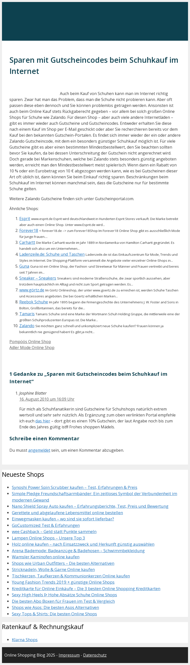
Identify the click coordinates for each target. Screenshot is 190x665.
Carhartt (27, 242)
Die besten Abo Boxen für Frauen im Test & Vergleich (63, 601)
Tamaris (27, 314)
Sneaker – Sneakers (37, 278)
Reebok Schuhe (33, 302)
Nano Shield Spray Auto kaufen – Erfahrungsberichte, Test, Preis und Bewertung (90, 506)
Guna (24, 266)
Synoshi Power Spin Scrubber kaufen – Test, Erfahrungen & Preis (74, 487)
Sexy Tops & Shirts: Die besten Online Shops (54, 614)
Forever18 (28, 230)
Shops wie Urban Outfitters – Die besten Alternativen (63, 563)
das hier (42, 421)
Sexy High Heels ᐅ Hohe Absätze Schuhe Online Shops (64, 595)
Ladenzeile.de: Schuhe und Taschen (52, 254)
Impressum (69, 655)
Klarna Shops (25, 639)
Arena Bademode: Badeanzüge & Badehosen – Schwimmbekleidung (78, 550)
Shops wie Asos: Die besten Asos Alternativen (55, 607)
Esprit (24, 218)
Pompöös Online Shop (30, 341)
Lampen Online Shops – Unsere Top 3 (48, 538)
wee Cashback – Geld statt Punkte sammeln (54, 531)
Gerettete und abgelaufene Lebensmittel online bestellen (67, 512)
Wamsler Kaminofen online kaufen (45, 557)
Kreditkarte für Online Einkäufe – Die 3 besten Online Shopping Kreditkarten (86, 588)
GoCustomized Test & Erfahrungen (46, 525)
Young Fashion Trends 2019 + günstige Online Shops (63, 582)
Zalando (26, 325)
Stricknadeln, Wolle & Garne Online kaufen (53, 569)
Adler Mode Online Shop (31, 347)
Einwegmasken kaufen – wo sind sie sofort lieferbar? (63, 519)
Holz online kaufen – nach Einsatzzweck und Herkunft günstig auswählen (83, 544)
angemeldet (39, 450)
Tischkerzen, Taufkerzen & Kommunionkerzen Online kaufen (71, 576)
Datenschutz (95, 655)
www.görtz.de (31, 290)
